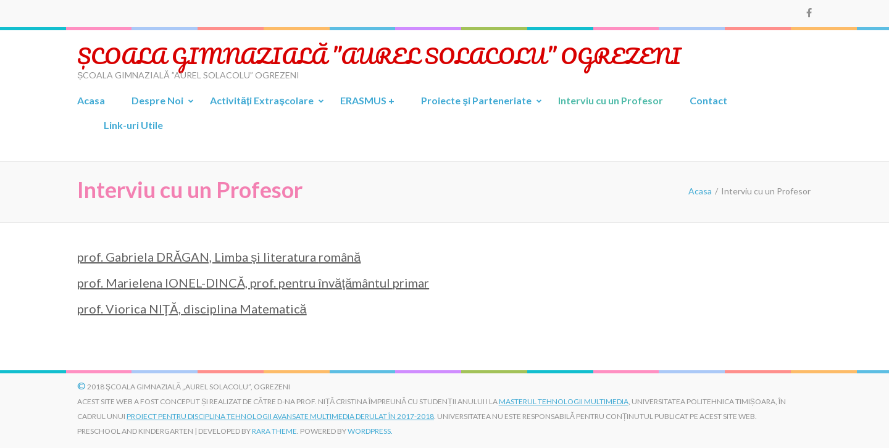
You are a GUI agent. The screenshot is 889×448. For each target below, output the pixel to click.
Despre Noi (157, 100)
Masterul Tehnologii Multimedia (563, 401)
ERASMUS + (367, 100)
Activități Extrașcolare (262, 100)
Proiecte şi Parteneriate (476, 100)
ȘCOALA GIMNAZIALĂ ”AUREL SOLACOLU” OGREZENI (379, 55)
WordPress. (370, 431)
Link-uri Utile (133, 125)
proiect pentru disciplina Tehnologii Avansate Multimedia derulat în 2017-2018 (280, 416)
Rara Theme (274, 431)
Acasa (91, 100)
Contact (708, 100)
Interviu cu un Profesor (610, 100)
